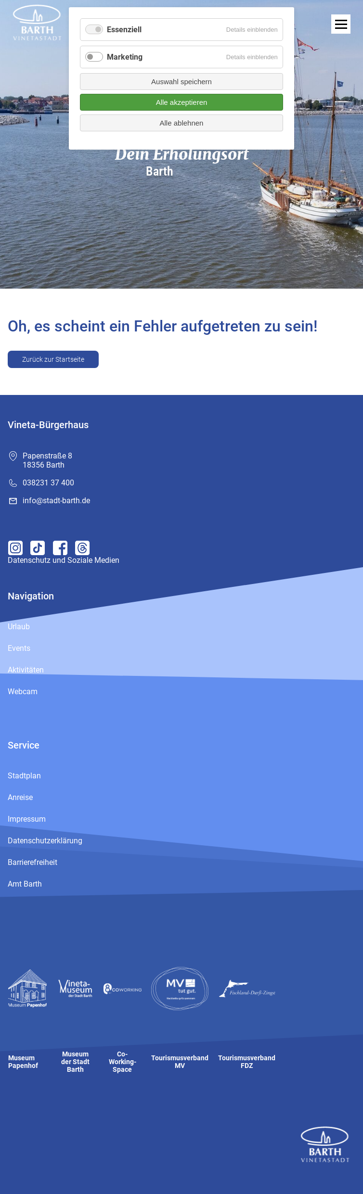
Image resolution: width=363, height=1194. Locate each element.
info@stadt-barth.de (56, 500)
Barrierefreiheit (32, 862)
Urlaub (19, 626)
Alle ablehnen (182, 123)
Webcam (23, 691)
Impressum (27, 819)
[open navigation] (340, 24)
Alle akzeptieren (181, 102)
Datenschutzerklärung (45, 840)
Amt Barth (25, 884)
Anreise (20, 797)
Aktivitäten (26, 669)
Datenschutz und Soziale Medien (63, 560)
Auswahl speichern (181, 81)
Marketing (125, 57)
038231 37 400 (48, 482)
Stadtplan (24, 775)
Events (19, 648)
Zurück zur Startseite (53, 359)
